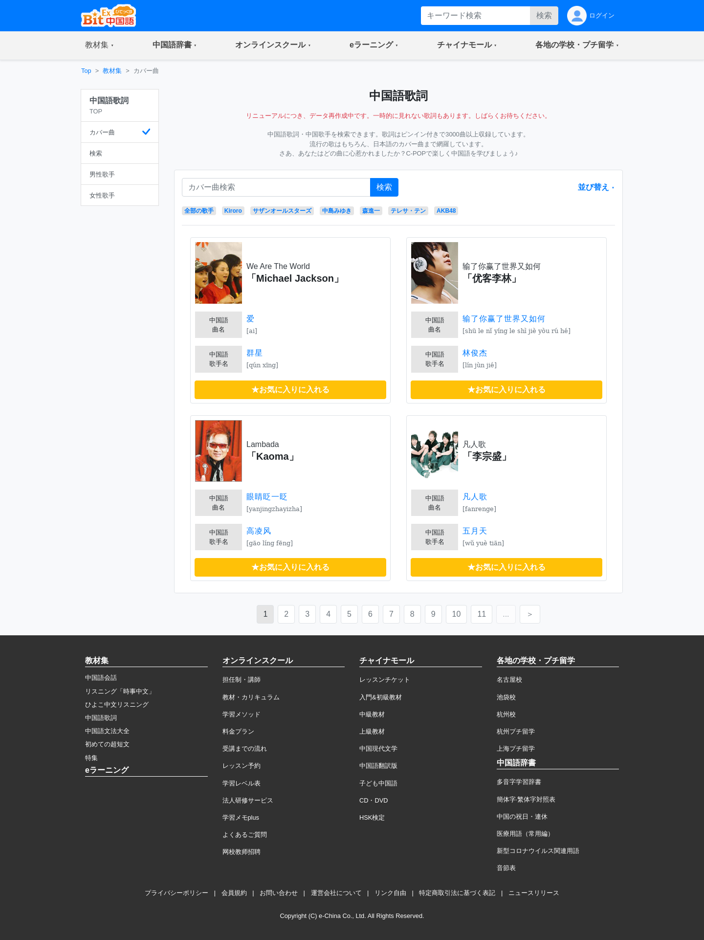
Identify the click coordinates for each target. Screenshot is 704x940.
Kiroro (233, 210)
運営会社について (336, 892)
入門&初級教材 (380, 697)
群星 (254, 353)
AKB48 (446, 210)
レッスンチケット (384, 679)
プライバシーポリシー (176, 892)
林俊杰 (474, 353)
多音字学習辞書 (519, 781)
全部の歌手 (199, 210)
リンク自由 (390, 892)
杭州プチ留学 (516, 731)
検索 (544, 15)
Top (86, 70)
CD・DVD (373, 800)
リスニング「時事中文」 (120, 691)
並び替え (594, 187)
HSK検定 (372, 817)
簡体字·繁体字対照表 (526, 799)
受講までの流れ (244, 748)
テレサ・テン (408, 210)
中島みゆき (337, 210)
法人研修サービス (247, 800)
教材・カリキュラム (251, 697)
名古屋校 (509, 679)
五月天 (474, 531)
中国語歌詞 (101, 717)
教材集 (112, 70)
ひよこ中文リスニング (117, 704)
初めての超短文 (107, 744)
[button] (99, 45)
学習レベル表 (241, 783)
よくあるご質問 (244, 834)
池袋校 (506, 697)
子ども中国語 (378, 783)
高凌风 (258, 531)
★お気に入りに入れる (290, 389)
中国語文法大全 (107, 731)
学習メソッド (241, 714)
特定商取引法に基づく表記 (457, 892)
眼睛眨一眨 (267, 496)
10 (456, 614)
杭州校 (506, 714)
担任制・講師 (241, 679)
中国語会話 (101, 677)
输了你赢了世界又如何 (504, 318)
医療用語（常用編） (525, 833)
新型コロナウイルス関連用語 (538, 850)
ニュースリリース (533, 892)
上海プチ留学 (516, 748)
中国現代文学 (378, 748)
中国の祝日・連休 (522, 816)
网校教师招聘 (241, 851)
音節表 (506, 868)
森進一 (371, 210)
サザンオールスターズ (282, 210)
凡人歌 (474, 496)
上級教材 (372, 731)
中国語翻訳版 (378, 765)
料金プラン (238, 731)
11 (481, 614)
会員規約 (234, 892)
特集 (91, 757)
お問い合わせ (279, 892)
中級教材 (372, 714)
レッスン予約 (241, 765)
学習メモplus (240, 817)
